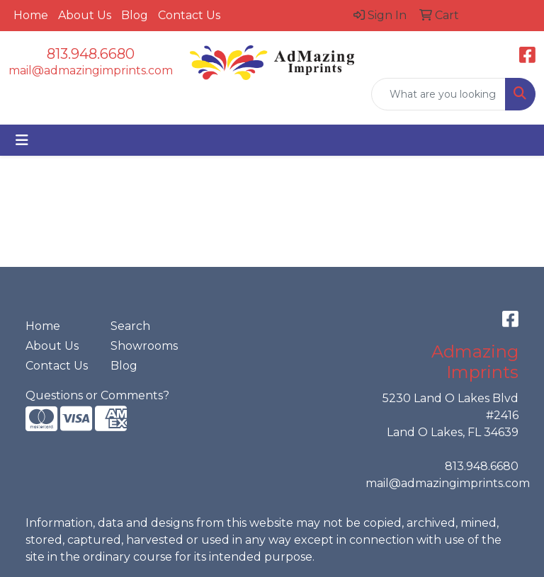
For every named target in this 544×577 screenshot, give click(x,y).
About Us (84, 15)
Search (130, 326)
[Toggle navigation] (22, 140)
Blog (134, 15)
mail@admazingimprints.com (90, 70)
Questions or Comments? (97, 395)
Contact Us (189, 15)
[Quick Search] (438, 94)
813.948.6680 (91, 53)
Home (30, 15)
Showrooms (144, 346)
